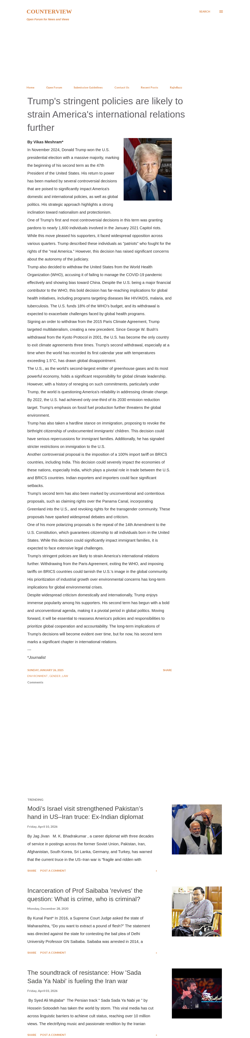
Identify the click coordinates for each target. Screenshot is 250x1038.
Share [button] (167, 670)
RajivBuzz (176, 87)
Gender (55, 676)
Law (65, 676)
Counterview (49, 11)
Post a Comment (53, 870)
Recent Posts (149, 87)
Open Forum (54, 87)
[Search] (204, 11)
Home (30, 87)
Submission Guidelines (88, 87)
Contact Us (121, 87)
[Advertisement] (125, 53)
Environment (37, 676)
